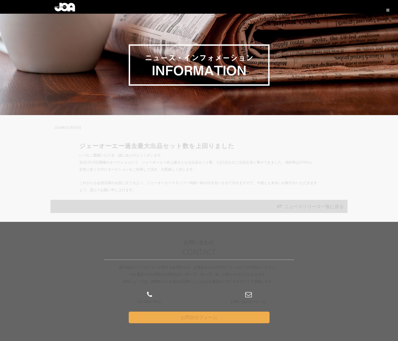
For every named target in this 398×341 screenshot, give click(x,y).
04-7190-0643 (149, 301)
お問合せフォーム (199, 317)
